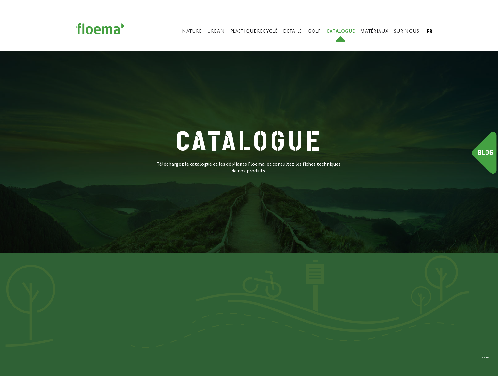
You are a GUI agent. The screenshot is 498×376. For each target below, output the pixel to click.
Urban (216, 31)
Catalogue (340, 31)
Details (292, 31)
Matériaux (374, 31)
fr (429, 31)
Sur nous (406, 31)
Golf (314, 31)
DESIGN (485, 357)
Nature (191, 31)
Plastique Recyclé (253, 31)
